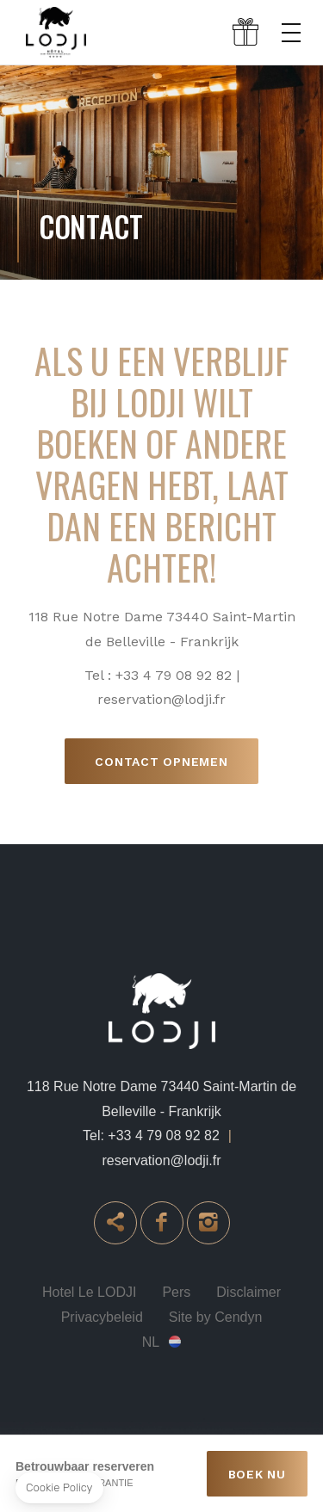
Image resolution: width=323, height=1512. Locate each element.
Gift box (245, 33)
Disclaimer (248, 1292)
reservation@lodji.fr (161, 1160)
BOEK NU (257, 1474)
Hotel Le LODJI (89, 1292)
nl (150, 1342)
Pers (176, 1292)
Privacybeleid (102, 1317)
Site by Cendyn (216, 1317)
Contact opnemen (161, 761)
